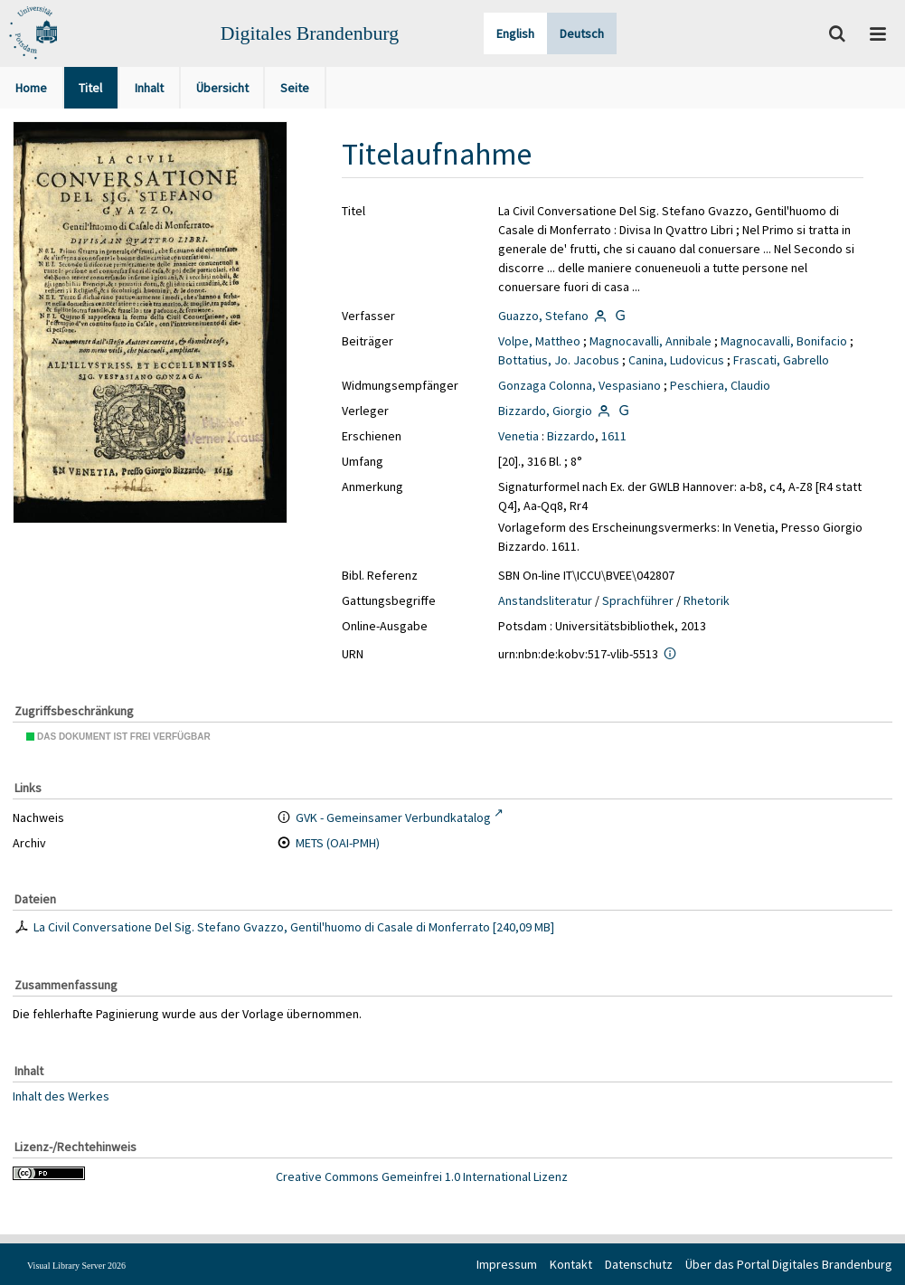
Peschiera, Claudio (720, 385)
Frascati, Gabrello (781, 360)
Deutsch (582, 33)
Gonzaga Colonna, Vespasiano (579, 385)
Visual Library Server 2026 (76, 1266)
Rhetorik (706, 600)
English (515, 33)
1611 (614, 436)
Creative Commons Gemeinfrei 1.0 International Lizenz (422, 1176)
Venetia (518, 436)
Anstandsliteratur (545, 600)
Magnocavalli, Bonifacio (784, 341)
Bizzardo (571, 436)
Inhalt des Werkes (61, 1095)
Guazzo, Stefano (543, 315)
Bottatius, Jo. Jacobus (558, 360)
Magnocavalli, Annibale (650, 341)
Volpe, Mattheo (539, 341)
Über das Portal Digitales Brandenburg (788, 1264)
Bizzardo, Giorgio (545, 410)
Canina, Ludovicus (676, 360)
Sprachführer (638, 600)
